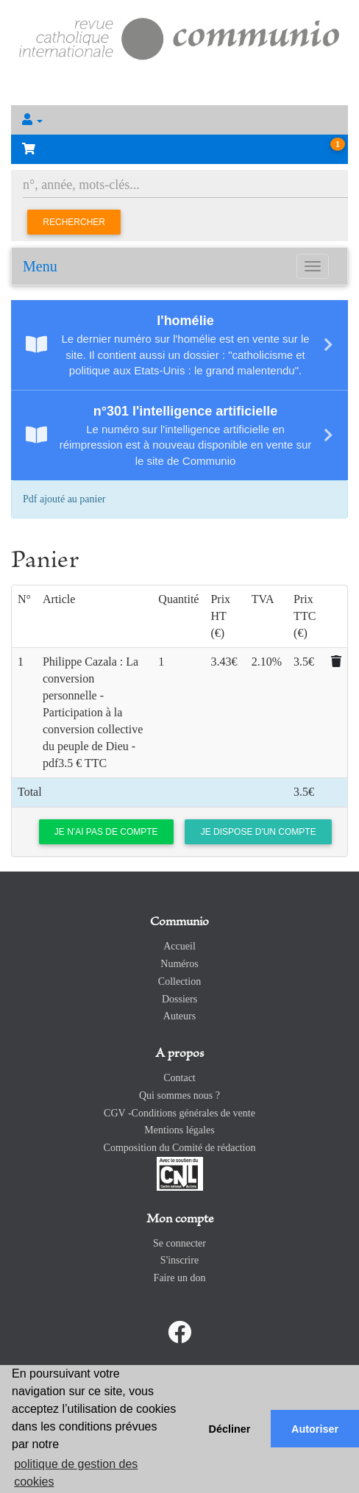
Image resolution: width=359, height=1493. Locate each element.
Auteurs (179, 1016)
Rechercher (74, 222)
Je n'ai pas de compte (106, 832)
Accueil (179, 946)
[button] (179, 120)
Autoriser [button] (314, 1429)
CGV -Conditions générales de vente (179, 1113)
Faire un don (180, 1277)
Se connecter (179, 1243)
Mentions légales (179, 1130)
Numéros (179, 963)
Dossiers (179, 999)
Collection (179, 981)
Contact (179, 1077)
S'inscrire (179, 1260)
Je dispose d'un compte (258, 832)
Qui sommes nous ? (179, 1095)
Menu (40, 266)
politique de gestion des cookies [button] (76, 1473)
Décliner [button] (230, 1429)
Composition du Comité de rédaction (180, 1147)
